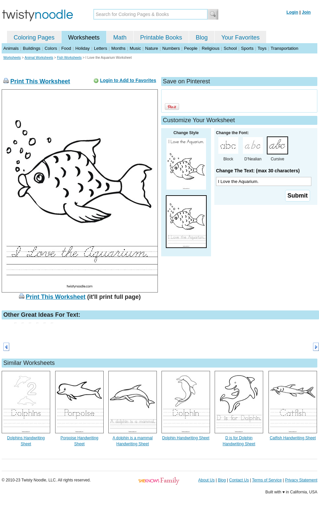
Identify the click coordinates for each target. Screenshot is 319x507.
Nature (151, 48)
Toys (262, 48)
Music (135, 48)
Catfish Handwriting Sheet (293, 438)
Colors (51, 48)
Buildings (32, 48)
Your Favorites (240, 37)
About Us (206, 480)
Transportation (284, 48)
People (190, 48)
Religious (210, 48)
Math (120, 37)
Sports (247, 48)
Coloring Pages (34, 37)
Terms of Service (266, 480)
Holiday (82, 48)
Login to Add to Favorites (128, 80)
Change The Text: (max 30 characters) (258, 170)
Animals (11, 48)
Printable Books (161, 37)
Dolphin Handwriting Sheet (185, 438)
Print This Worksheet (40, 81)
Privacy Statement (301, 480)
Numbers (171, 48)
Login (292, 12)
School (230, 48)
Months (118, 48)
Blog (202, 37)
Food (66, 48)
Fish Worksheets (69, 57)
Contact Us (239, 480)
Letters (100, 48)
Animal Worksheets (39, 57)
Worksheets (84, 37)
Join (306, 12)
